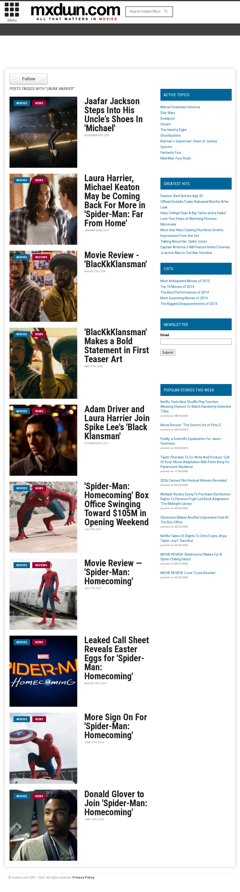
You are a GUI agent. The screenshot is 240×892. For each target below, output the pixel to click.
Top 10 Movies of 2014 (177, 287)
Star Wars (167, 113)
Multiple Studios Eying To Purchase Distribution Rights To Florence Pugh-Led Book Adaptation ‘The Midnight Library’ (195, 499)
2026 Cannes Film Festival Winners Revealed (193, 480)
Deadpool (167, 118)
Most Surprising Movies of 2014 (184, 298)
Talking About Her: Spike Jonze (183, 241)
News (39, 103)
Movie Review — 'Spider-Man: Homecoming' (113, 572)
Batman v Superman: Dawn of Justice (188, 141)
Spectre (166, 147)
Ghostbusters (170, 135)
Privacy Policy (83, 877)
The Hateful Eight (173, 130)
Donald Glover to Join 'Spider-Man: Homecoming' (115, 803)
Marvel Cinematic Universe (180, 107)
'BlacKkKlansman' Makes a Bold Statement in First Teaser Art (116, 345)
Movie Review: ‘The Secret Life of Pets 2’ (190, 425)
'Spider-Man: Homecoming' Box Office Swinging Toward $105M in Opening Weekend (116, 504)
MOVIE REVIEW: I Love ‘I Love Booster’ (188, 573)
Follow (28, 78)
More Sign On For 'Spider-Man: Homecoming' (115, 726)
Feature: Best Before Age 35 (181, 196)
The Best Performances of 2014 (184, 292)
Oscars (165, 124)
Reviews (41, 257)
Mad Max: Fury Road (175, 158)
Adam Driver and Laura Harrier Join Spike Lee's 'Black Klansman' (117, 422)
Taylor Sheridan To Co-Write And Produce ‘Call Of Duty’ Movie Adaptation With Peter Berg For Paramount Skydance (195, 462)
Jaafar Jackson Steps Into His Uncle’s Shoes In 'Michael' (113, 114)
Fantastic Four (171, 152)
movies (21, 103)
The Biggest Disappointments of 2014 (188, 304)
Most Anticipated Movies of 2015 (185, 281)
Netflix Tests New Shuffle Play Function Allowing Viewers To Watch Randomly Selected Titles (195, 406)
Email (164, 335)
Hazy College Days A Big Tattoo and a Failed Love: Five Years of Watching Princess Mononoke (193, 218)
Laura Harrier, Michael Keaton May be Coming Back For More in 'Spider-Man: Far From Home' (114, 200)
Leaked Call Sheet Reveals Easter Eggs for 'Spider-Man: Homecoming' (116, 658)
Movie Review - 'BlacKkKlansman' (115, 259)
